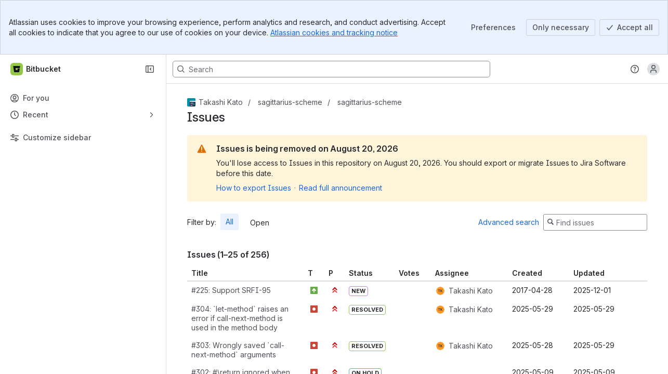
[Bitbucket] (36, 69)
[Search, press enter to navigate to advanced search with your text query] (331, 69)
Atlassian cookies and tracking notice (334, 32)
